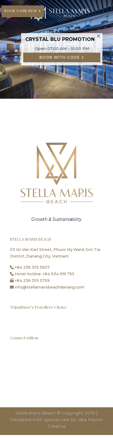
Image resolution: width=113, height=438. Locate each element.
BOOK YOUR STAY (22, 10)
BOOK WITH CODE (61, 57)
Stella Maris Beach (35, 413)
